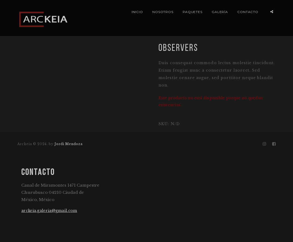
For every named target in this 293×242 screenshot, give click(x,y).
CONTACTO (248, 12)
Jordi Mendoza (68, 144)
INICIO (137, 12)
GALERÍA (220, 12)
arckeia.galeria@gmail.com (49, 210)
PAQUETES (193, 12)
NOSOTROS (163, 12)
